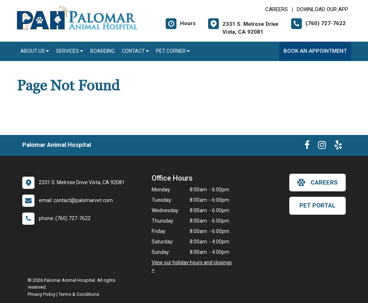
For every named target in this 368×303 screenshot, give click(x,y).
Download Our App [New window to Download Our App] (322, 9)
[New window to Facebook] (307, 146)
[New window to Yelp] (338, 146)
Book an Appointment (315, 51)
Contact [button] (135, 51)
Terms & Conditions (79, 294)
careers (317, 182)
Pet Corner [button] (173, 51)
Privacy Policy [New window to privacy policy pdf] (41, 294)
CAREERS (276, 9)
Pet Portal (317, 205)
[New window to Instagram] (322, 146)
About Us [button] (34, 51)
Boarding (102, 51)
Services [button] (69, 51)
